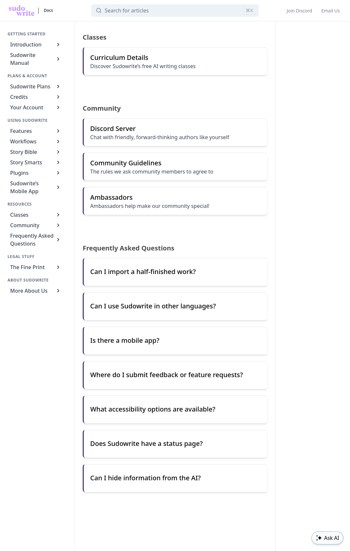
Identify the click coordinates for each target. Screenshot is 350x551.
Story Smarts (35, 162)
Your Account (35, 107)
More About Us (35, 290)
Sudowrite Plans (35, 86)
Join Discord (299, 11)
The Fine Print (35, 267)
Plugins (35, 172)
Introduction (35, 44)
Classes (35, 214)
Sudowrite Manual (35, 58)
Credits (35, 97)
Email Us (330, 11)
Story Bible (35, 152)
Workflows (35, 141)
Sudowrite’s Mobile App (35, 187)
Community (35, 225)
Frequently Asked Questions (35, 239)
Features (35, 131)
